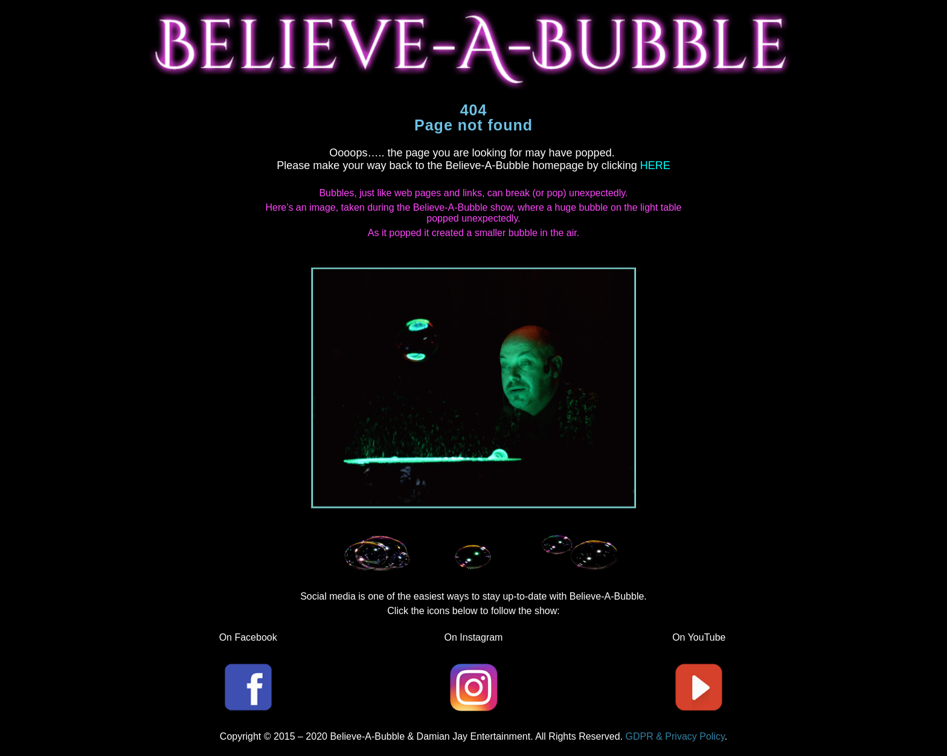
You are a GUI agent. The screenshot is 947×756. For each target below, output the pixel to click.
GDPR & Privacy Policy (675, 736)
